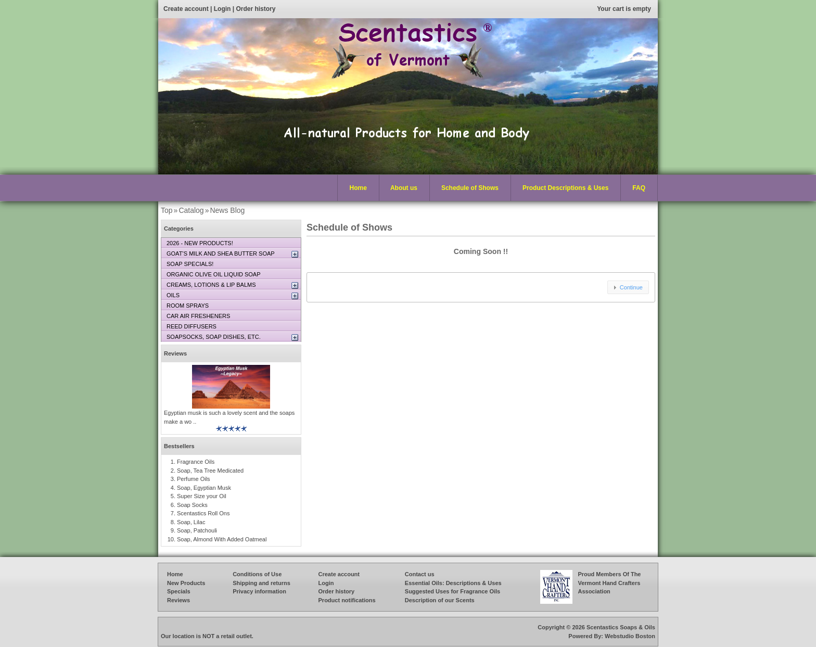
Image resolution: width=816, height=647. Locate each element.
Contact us (420, 574)
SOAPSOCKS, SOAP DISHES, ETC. (214, 337)
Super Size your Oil (201, 496)
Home (358, 188)
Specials (178, 591)
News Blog (227, 210)
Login (222, 8)
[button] (628, 287)
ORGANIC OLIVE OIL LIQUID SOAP (214, 274)
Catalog (190, 210)
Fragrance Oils (195, 462)
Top (167, 210)
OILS (173, 295)
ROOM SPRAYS (188, 305)
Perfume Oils (193, 479)
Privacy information (259, 591)
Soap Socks (192, 505)
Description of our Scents (440, 600)
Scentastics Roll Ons (203, 513)
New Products (186, 583)
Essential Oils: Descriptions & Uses (453, 583)
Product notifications (347, 600)
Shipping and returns (261, 583)
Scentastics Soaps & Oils (620, 627)
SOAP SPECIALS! (190, 264)
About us (403, 188)
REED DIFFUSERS (191, 326)
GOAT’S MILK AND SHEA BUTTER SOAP (221, 253)
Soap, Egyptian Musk (204, 488)
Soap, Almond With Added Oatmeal (221, 539)
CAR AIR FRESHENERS (198, 316)
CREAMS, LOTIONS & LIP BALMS (211, 285)
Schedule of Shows (470, 188)
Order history (255, 8)
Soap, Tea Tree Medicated (210, 470)
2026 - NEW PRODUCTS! (200, 243)
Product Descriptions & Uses (563, 188)
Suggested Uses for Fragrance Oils (452, 591)
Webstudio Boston (630, 636)
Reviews (175, 353)
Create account (186, 8)
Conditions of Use (257, 574)
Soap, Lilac (191, 522)
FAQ (638, 188)
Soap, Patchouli (197, 530)
